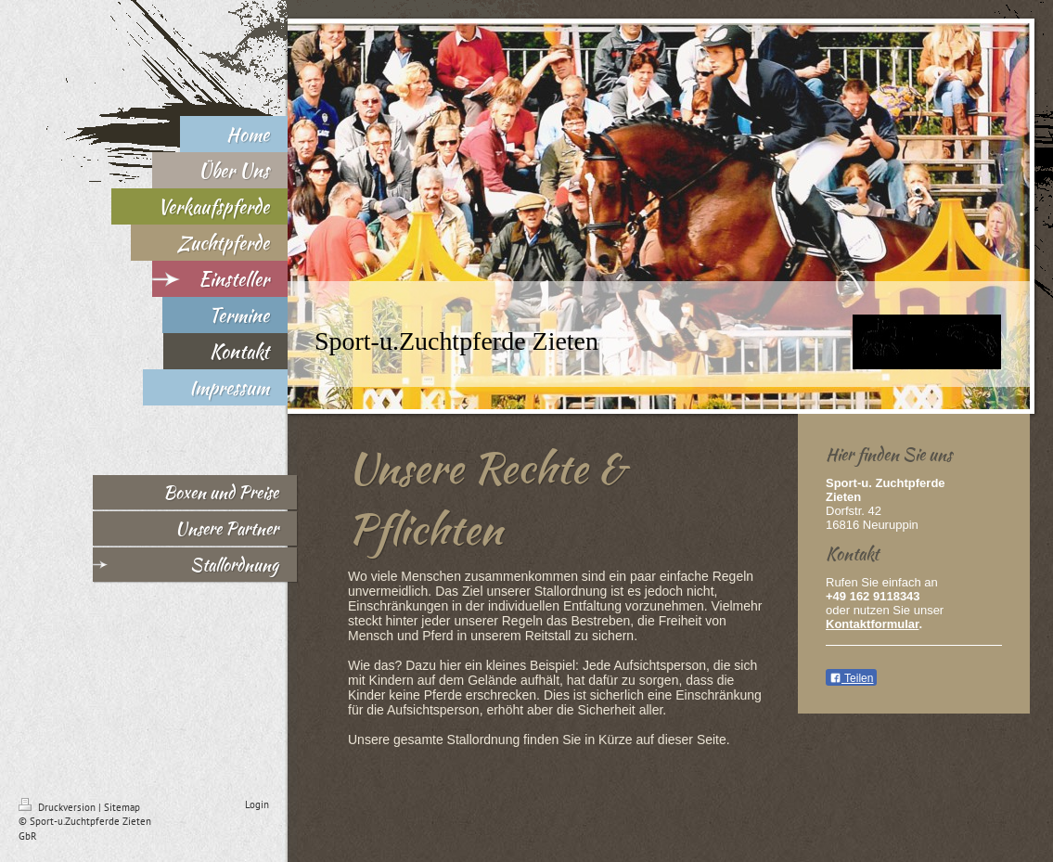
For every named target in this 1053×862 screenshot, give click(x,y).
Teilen (851, 678)
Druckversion (58, 807)
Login (257, 804)
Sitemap (122, 807)
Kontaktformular (872, 624)
